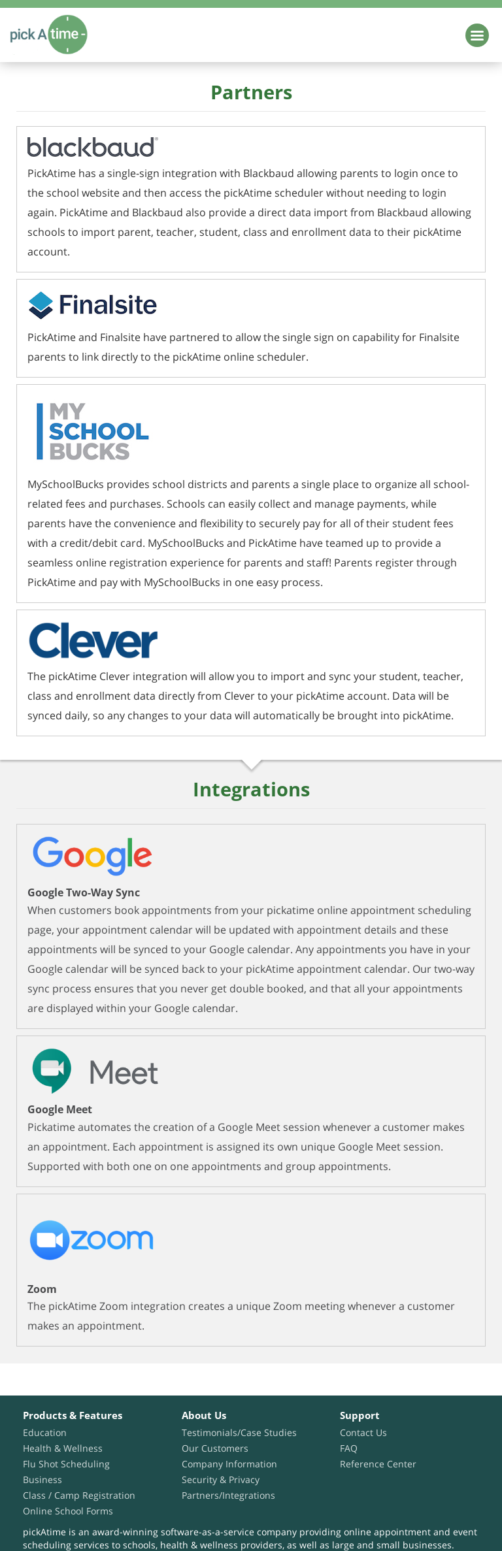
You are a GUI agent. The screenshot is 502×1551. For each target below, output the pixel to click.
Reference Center (378, 1464)
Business (42, 1479)
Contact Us (363, 1432)
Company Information (229, 1464)
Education (45, 1432)
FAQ (349, 1448)
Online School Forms (68, 1511)
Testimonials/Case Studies (239, 1432)
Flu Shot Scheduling (66, 1464)
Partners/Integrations (228, 1495)
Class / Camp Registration (79, 1495)
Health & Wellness (63, 1448)
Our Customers (215, 1448)
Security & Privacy (220, 1479)
